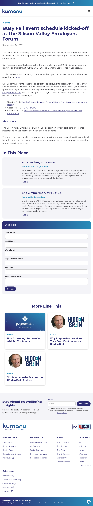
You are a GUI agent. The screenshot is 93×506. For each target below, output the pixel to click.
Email (50, 399)
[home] (13, 11)
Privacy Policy (62, 413)
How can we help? (13, 276)
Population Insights (38, 458)
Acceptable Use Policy (11, 480)
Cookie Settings (9, 483)
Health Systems (9, 446)
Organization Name (14, 259)
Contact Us (61, 458)
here (17, 77)
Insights (82, 446)
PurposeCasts (85, 466)
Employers (7, 442)
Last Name (10, 241)
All (80, 442)
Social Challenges (37, 450)
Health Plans (7, 450)
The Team (61, 450)
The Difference (63, 454)
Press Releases (63, 462)
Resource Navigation (39, 454)
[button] (89, 11)
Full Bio (25, 182)
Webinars (83, 454)
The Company (63, 442)
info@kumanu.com (11, 92)
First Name (10, 232)
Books (81, 462)
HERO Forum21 (29, 108)
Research (83, 458)
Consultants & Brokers (11, 454)
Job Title (9, 268)
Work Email (10, 250)
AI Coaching (35, 446)
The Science (62, 446)
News (81, 450)
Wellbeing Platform (38, 442)
